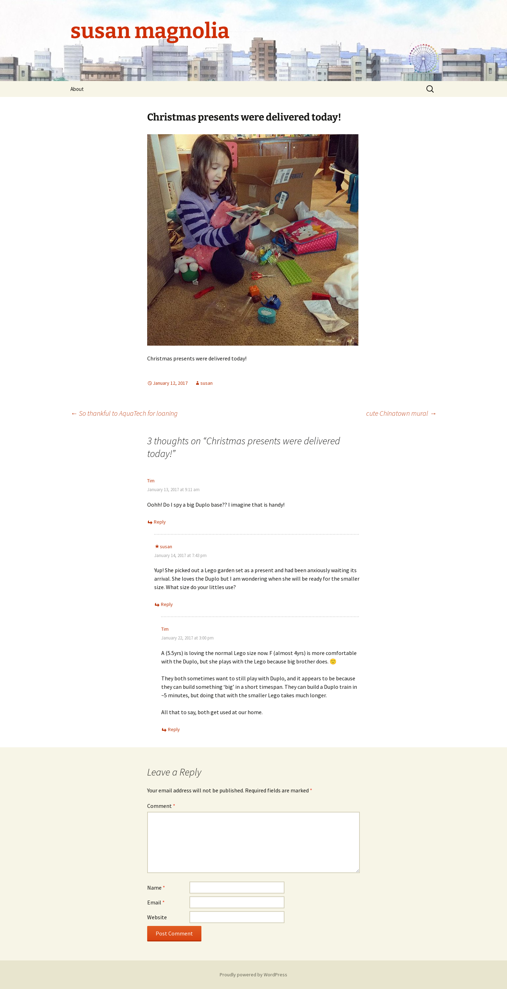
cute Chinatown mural (401, 413)
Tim (151, 480)
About (77, 89)
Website (157, 917)
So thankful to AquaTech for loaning (123, 413)
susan (206, 383)
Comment (161, 805)
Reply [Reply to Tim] (160, 522)
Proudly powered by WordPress (253, 974)
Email (156, 902)
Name (156, 887)
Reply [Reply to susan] (167, 604)
